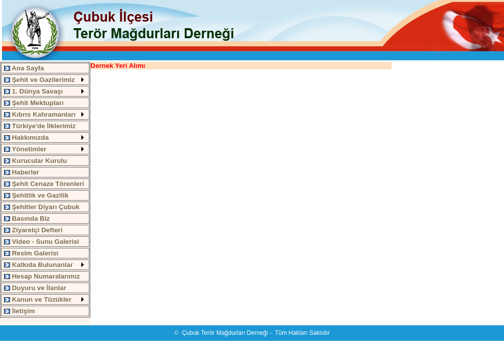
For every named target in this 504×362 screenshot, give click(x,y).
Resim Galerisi (31, 253)
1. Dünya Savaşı (33, 91)
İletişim (19, 311)
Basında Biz (27, 218)
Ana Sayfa (24, 68)
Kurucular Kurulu (35, 160)
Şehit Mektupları (34, 103)
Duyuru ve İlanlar (35, 288)
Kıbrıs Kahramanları (39, 114)
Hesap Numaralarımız (42, 276)
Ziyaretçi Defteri (33, 230)
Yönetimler (25, 149)
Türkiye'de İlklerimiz (40, 126)
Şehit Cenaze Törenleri (44, 184)
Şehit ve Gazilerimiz (39, 79)
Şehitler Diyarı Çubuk (42, 207)
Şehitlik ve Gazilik (36, 195)
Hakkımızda (26, 137)
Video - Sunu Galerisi (41, 241)
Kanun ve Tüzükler (37, 299)
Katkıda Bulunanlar (38, 264)
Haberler (21, 172)
